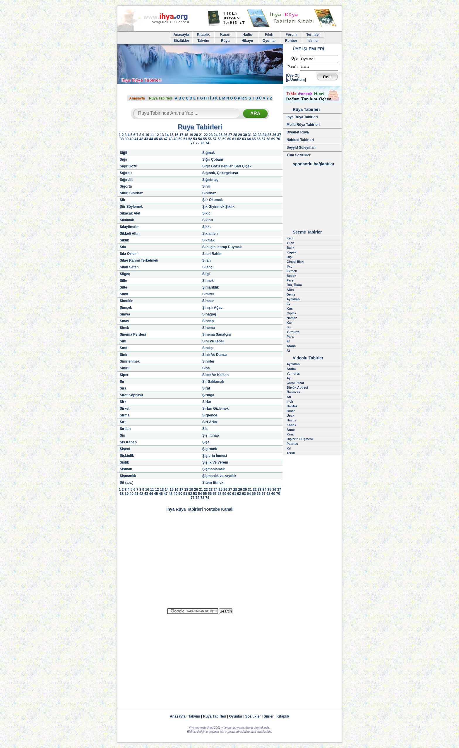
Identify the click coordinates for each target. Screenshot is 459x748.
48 (170, 139)
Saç (289, 266)
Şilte (123, 287)
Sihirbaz (209, 193)
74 (207, 143)
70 (278, 139)
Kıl (289, 448)
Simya (125, 314)
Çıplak (291, 313)
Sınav (124, 321)
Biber (291, 411)
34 (264, 135)
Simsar (208, 301)
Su (289, 327)
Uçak (290, 415)
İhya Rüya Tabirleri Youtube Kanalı (199, 509)
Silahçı (208, 267)
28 (235, 135)
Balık (290, 247)
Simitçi (208, 294)
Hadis (247, 34)
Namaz (292, 318)
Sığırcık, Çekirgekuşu (220, 173)
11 (152, 135)
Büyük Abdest (297, 387)
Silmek (208, 281)
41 (136, 139)
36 (274, 135)
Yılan (290, 243)
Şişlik (124, 462)
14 (167, 135)
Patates (292, 443)
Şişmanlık (128, 476)
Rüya (225, 41)
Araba (291, 346)
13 (162, 135)
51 (185, 139)
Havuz (291, 420)
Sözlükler (181, 41)
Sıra (123, 388)
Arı (289, 397)
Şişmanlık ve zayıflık (219, 476)
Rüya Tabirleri (160, 98)
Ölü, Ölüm (294, 285)
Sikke (206, 227)
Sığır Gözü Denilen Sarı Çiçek (226, 166)
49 (175, 139)
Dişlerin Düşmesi (300, 439)
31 (250, 135)
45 (156, 139)
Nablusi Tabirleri (300, 140)
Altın (290, 289)
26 (225, 135)
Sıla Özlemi (129, 254)
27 (230, 135)
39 (127, 139)
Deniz (291, 294)
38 (122, 139)
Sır (122, 382)
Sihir (206, 186)
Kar (289, 322)
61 (234, 139)
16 (176, 135)
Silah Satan (129, 267)
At (288, 350)
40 (131, 139)
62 (239, 139)
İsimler (313, 41)
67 (263, 139)
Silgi (206, 274)
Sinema (208, 328)
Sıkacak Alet (130, 213)
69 (273, 139)
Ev (288, 304)
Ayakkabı (294, 299)
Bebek (291, 275)
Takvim (203, 41)
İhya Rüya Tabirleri (302, 117)
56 (210, 139)
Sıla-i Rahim (212, 254)
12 (157, 135)
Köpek (292, 252)
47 (165, 139)
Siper (124, 375)
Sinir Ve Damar (214, 355)
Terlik (291, 453)
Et (288, 341)
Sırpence (209, 415)
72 (197, 143)
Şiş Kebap (128, 442)
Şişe (206, 442)
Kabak (291, 425)
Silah (206, 260)
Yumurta (293, 332)
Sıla (123, 247)
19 (191, 135)
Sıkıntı (207, 220)
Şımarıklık (210, 287)
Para (290, 336)
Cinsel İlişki (295, 261)
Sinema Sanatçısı (216, 334)
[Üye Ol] (292, 75)
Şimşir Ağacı (212, 308)
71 (192, 143)
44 (151, 139)
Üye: (295, 58)
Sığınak (208, 153)
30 (245, 135)
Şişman (126, 469)
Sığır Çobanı (212, 159)
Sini (123, 341)
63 (244, 139)
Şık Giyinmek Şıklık (218, 207)
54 (200, 139)
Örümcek (294, 392)
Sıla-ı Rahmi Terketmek (139, 260)
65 (254, 139)
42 (141, 139)
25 (220, 135)
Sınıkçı (208, 348)
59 (224, 139)
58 (219, 139)
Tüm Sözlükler (299, 155)
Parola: (293, 67)
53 (195, 139)
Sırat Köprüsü (131, 395)
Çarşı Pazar (295, 383)
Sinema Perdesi (133, 334)
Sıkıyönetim (129, 227)
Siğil (123, 153)
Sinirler (208, 361)
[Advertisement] (200, 659)
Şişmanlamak (213, 469)
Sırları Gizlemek (215, 408)
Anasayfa (181, 34)
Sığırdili (126, 180)
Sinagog (209, 314)
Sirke (206, 402)
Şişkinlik (127, 456)
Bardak (292, 406)
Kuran (225, 34)
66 (259, 139)
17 (181, 135)
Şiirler (269, 716)
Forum (291, 34)
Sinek (124, 328)
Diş (289, 257)
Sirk (123, 402)
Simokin (126, 301)
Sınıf (123, 348)
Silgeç (125, 274)
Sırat (206, 388)
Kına (290, 434)
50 (180, 139)
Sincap (208, 321)
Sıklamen (210, 233)
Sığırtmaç (210, 180)
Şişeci (125, 449)
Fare (290, 280)
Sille (123, 281)
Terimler (313, 34)
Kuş (290, 308)
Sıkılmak (127, 220)
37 (279, 135)
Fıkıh (269, 34)
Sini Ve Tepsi (213, 341)
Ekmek (292, 271)
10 (147, 135)
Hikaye (247, 41)
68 (268, 139)
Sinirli (124, 368)
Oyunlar (269, 41)
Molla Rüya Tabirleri (303, 125)
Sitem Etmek (212, 483)
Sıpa (206, 368)
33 (259, 135)
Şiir (122, 200)
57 (214, 139)
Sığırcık (126, 173)
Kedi (290, 238)
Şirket (124, 408)
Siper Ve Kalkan (215, 375)
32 (254, 135)
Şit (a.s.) (126, 483)
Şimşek (126, 308)
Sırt (123, 422)
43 (146, 139)
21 (201, 135)
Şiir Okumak (212, 200)
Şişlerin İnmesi (214, 456)
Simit (124, 294)
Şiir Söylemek (131, 207)
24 (215, 135)
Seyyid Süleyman (301, 147)
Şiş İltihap (210, 435)
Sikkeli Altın (130, 233)
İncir (290, 401)
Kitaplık (283, 716)
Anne (291, 429)
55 (205, 139)
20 (196, 135)
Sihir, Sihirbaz (131, 193)
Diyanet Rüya (298, 132)
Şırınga (208, 395)
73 (202, 143)
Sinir (124, 355)
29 (240, 135)
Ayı (289, 378)
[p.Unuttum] (296, 80)
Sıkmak (208, 240)
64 (249, 139)
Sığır (124, 159)
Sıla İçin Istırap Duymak (222, 247)
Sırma (124, 415)
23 (211, 135)
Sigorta (126, 186)
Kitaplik (203, 34)
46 (161, 139)
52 (190, 139)
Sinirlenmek (130, 361)
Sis (205, 429)
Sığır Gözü (128, 166)
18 (186, 135)
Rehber (291, 41)
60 (229, 139)
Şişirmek (209, 449)
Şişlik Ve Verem (215, 462)
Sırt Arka (209, 422)
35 (269, 135)
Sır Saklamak (213, 382)
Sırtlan (125, 429)
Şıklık (124, 240)
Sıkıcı (206, 213)
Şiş (122, 435)
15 (171, 135)
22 (206, 135)
